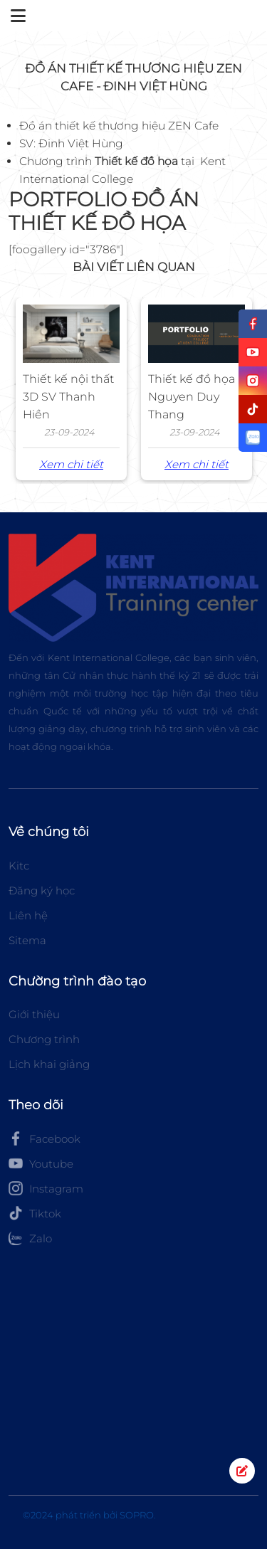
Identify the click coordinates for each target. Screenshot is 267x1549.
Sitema (27, 940)
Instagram (46, 1188)
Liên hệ (28, 915)
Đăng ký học (42, 890)
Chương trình (44, 1039)
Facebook (44, 1138)
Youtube (41, 1163)
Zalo (30, 1238)
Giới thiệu (34, 1014)
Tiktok (35, 1213)
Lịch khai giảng (49, 1064)
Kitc (19, 865)
